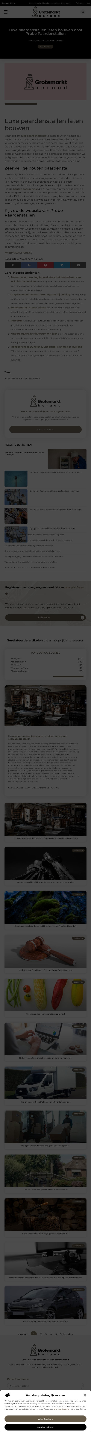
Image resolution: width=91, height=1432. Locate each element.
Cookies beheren (45, 1427)
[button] (84, 1395)
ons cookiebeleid (61, 1409)
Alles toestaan (45, 1419)
